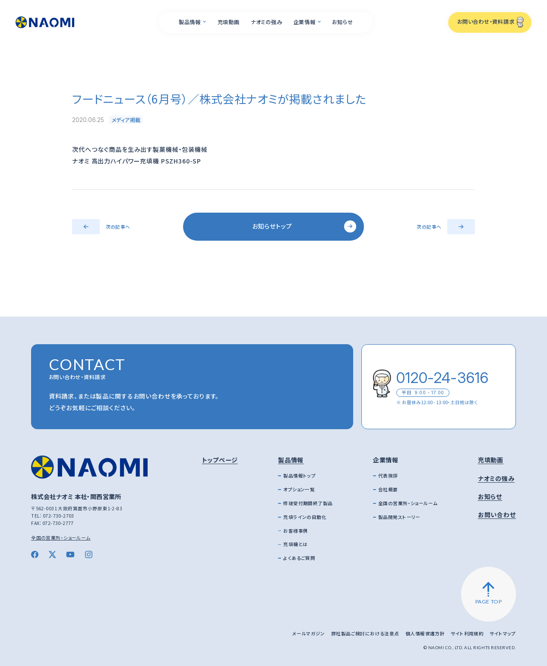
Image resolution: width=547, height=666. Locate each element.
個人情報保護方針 (425, 633)
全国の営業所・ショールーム (61, 537)
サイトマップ (503, 633)
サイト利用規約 (467, 633)
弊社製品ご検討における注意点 (365, 633)
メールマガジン (308, 633)
